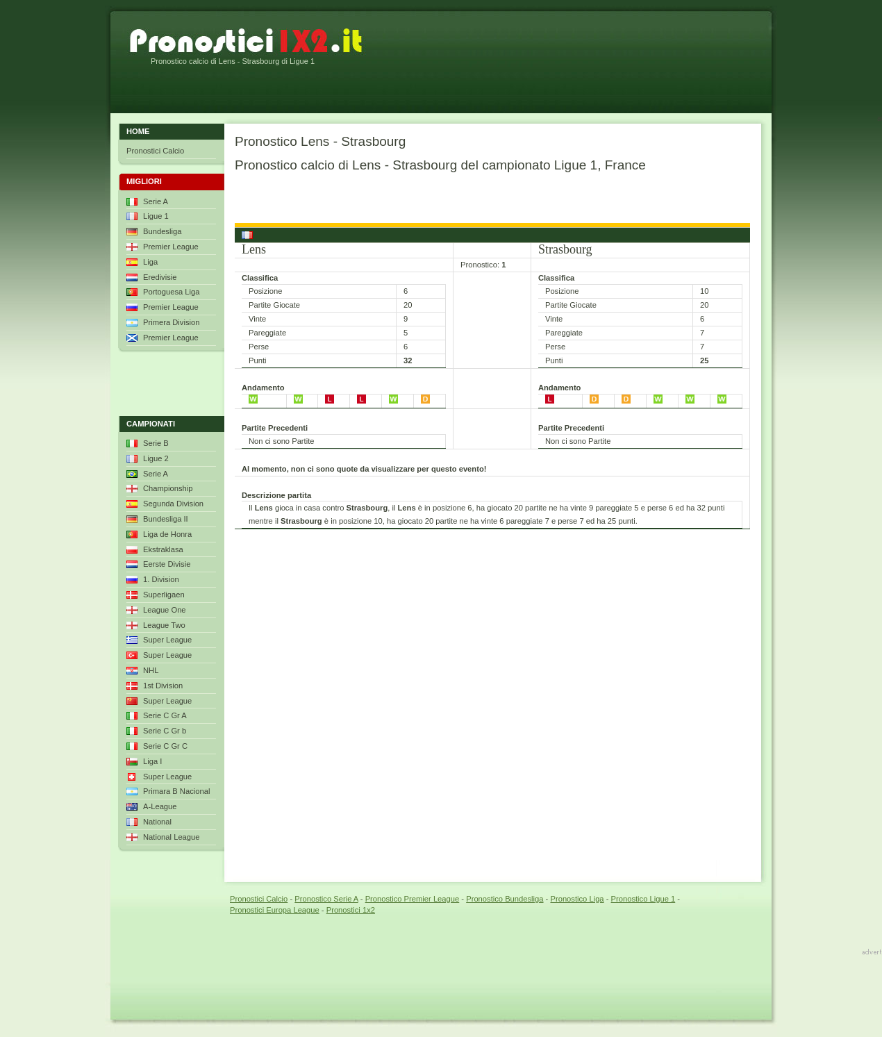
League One (164, 610)
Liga (150, 262)
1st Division (163, 685)
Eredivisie (160, 277)
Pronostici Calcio (155, 151)
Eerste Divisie (166, 564)
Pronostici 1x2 (350, 910)
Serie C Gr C (165, 746)
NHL (150, 670)
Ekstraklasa (163, 549)
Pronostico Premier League (412, 899)
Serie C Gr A (165, 715)
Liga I (152, 761)
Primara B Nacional (176, 791)
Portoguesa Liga (171, 292)
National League (171, 837)
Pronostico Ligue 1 (643, 899)
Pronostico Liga (577, 899)
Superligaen (164, 594)
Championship (168, 488)
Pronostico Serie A (326, 899)
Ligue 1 (156, 216)
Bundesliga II (165, 519)
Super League (167, 640)
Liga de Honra (167, 534)
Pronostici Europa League (274, 910)
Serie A (155, 201)
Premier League (171, 246)
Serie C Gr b (164, 731)
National (157, 822)
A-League (160, 806)
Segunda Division (173, 503)
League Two (164, 625)
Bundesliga (162, 231)
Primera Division (171, 322)
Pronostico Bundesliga (504, 899)
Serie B (156, 443)
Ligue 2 (156, 458)
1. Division (161, 579)
